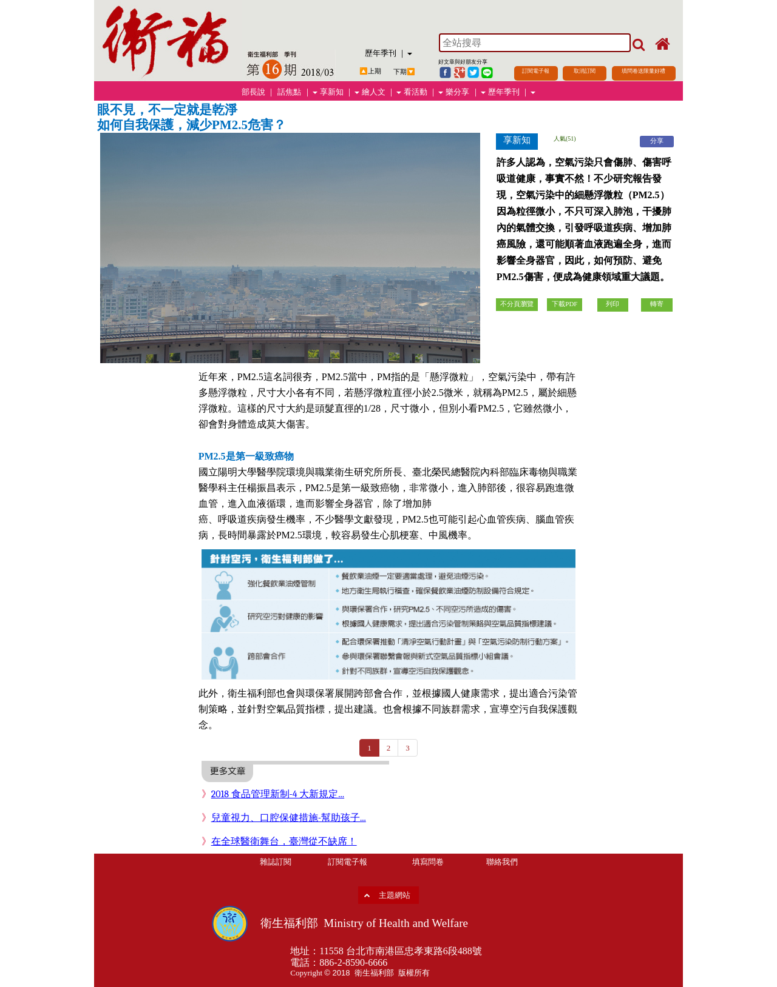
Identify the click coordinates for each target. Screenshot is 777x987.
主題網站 (394, 895)
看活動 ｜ (423, 91)
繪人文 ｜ (381, 91)
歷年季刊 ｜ (388, 53)
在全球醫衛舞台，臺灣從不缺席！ (284, 841)
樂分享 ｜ (465, 91)
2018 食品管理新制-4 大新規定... (277, 794)
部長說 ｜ (258, 91)
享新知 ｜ (339, 91)
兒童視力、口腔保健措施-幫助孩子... (288, 817)
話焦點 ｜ (297, 91)
